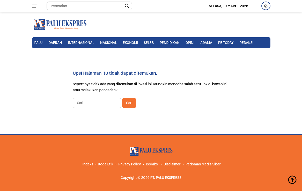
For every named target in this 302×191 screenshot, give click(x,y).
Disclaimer (172, 164)
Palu (38, 42)
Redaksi (246, 42)
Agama (206, 42)
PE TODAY (226, 42)
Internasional (81, 42)
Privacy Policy (129, 164)
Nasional (108, 42)
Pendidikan (170, 42)
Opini (190, 42)
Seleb (149, 42)
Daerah (55, 42)
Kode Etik (105, 164)
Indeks (87, 164)
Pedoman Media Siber (203, 164)
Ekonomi (130, 42)
